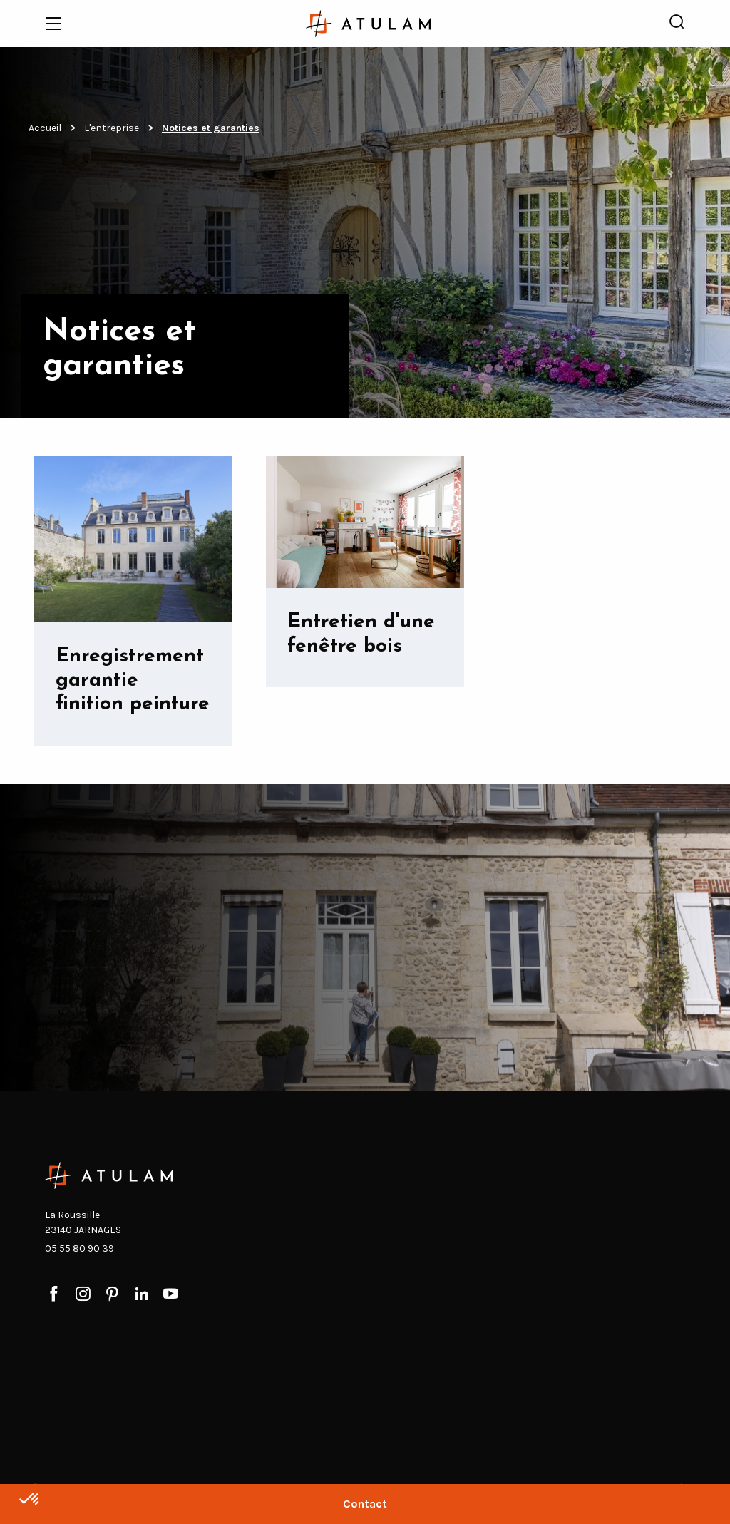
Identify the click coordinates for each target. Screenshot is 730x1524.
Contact (365, 1503)
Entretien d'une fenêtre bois (361, 634)
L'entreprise (111, 128)
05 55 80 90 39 (79, 1248)
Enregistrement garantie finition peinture (133, 680)
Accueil (45, 128)
